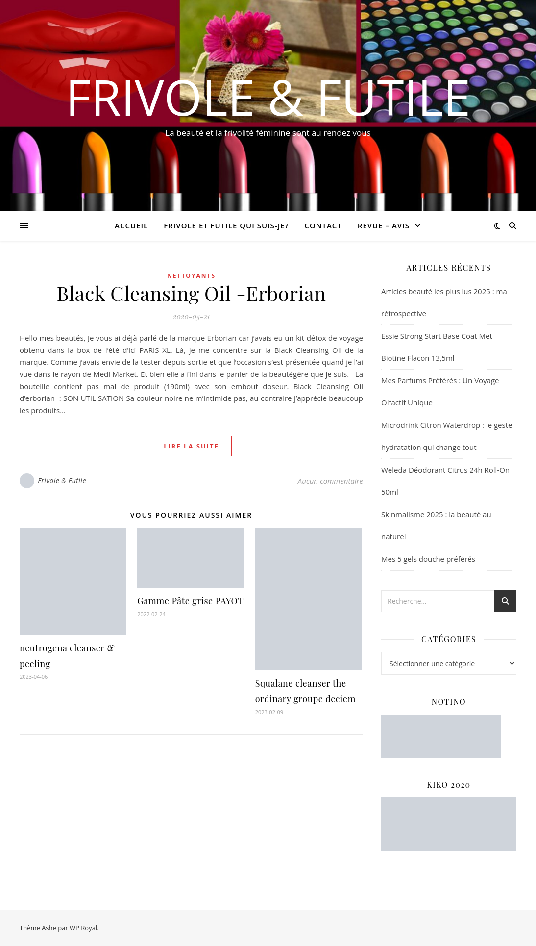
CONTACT (322, 225)
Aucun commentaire (330, 481)
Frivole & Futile (268, 96)
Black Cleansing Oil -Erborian (191, 293)
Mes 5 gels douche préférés (428, 559)
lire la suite (191, 446)
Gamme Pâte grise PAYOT (190, 601)
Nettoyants (191, 276)
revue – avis (384, 225)
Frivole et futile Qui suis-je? (226, 225)
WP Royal (83, 927)
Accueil (131, 225)
